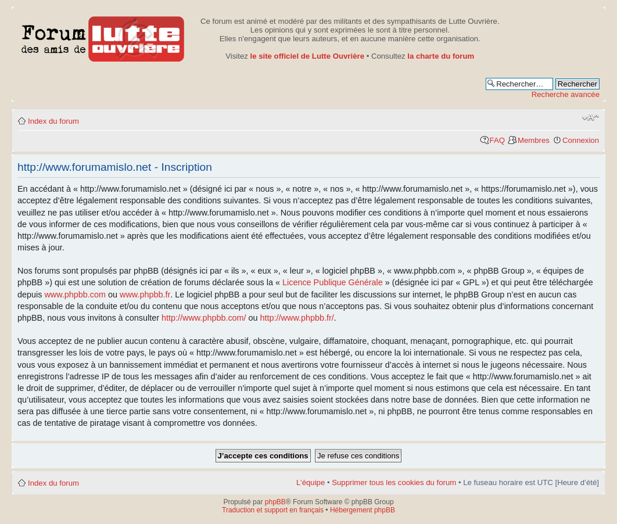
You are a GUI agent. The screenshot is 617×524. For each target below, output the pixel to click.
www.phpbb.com (75, 294)
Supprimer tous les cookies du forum (394, 482)
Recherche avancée (566, 94)
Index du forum (53, 121)
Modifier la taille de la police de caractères (590, 117)
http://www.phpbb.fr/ (297, 317)
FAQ (497, 140)
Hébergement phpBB (362, 510)
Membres (534, 140)
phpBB (275, 502)
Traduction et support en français (273, 510)
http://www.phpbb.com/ (204, 317)
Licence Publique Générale (332, 282)
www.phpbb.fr (145, 294)
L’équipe (310, 482)
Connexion (580, 140)
